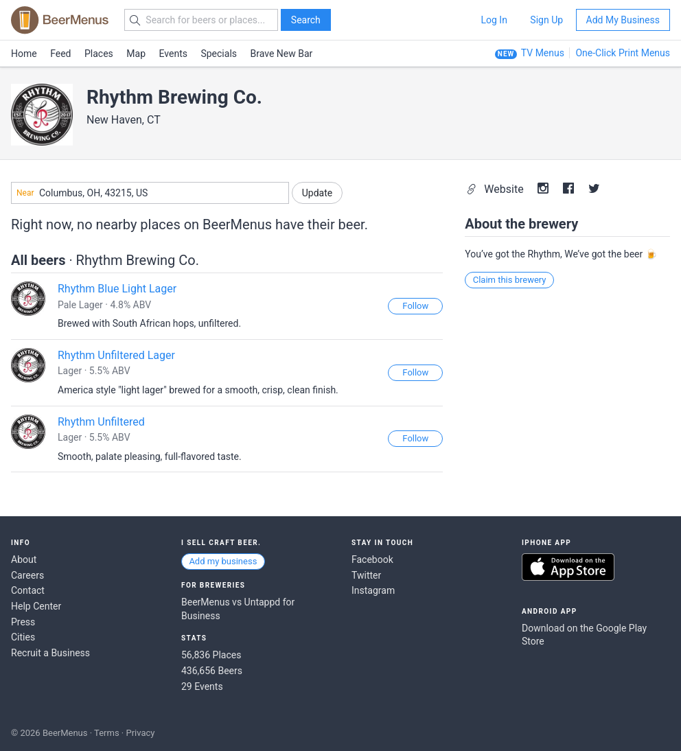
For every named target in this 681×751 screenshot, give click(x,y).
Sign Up (546, 19)
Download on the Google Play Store (584, 635)
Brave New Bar (282, 53)
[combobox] (150, 193)
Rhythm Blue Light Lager (117, 288)
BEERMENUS (59, 19)
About (23, 559)
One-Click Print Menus (622, 52)
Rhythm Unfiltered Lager (116, 355)
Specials (218, 53)
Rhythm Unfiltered (101, 421)
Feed (60, 53)
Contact (28, 590)
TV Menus (542, 52)
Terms (106, 733)
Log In (494, 19)
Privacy (140, 733)
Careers (27, 575)
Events (173, 53)
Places (98, 53)
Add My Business (623, 19)
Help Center (36, 606)
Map (136, 53)
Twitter (366, 575)
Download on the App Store (568, 567)
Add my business (223, 561)
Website (496, 189)
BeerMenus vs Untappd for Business (238, 609)
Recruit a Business (50, 652)
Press (23, 621)
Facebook (372, 559)
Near (25, 193)
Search (306, 19)
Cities (23, 637)
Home (24, 53)
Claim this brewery (509, 280)
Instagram (373, 590)
